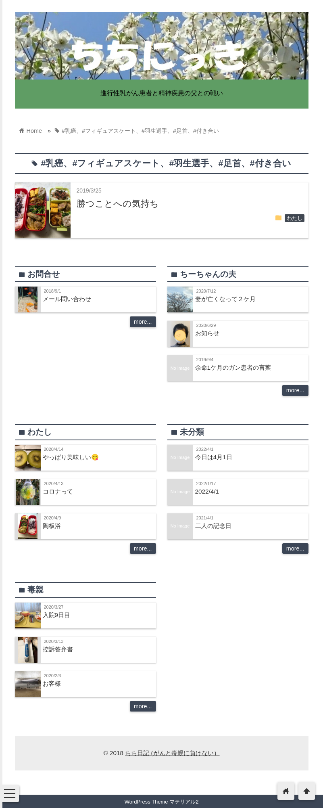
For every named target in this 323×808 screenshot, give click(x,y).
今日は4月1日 (213, 457)
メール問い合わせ (67, 298)
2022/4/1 (207, 491)
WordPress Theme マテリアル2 (162, 802)
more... (143, 321)
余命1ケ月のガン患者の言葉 (233, 367)
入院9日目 (57, 614)
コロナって (58, 491)
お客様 (52, 683)
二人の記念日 (213, 525)
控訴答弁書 (58, 649)
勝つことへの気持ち (118, 204)
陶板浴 (52, 525)
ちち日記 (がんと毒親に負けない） (172, 752)
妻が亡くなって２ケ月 (225, 298)
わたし (294, 218)
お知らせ (207, 333)
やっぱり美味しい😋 (71, 457)
